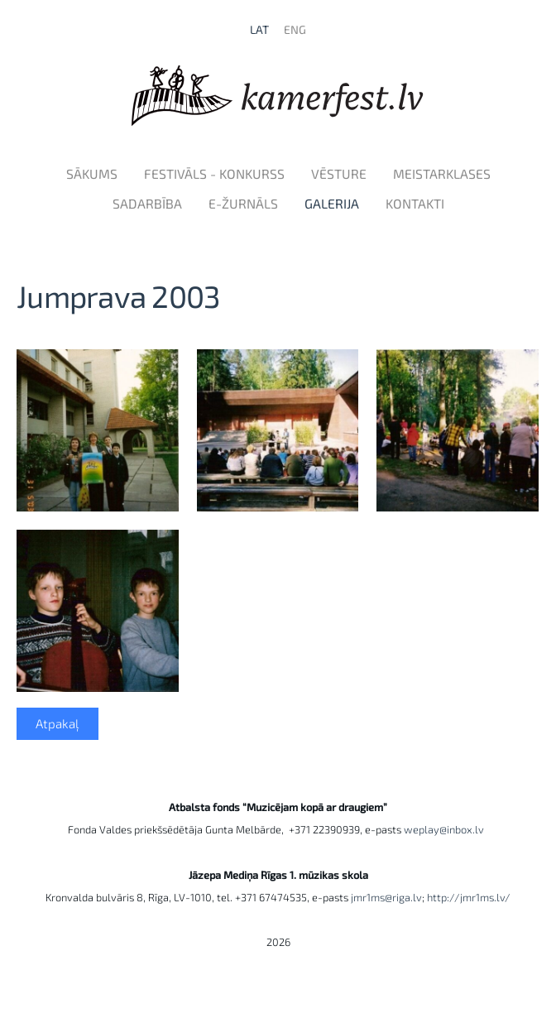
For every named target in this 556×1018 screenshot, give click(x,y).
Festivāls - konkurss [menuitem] (214, 173)
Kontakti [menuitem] (415, 203)
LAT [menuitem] (259, 29)
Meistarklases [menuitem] (442, 173)
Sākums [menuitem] (91, 173)
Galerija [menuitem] (331, 203)
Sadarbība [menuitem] (147, 203)
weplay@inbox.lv (446, 829)
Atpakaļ (57, 723)
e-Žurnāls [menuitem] (243, 203)
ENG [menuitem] (295, 29)
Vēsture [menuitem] (339, 173)
